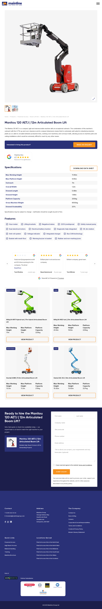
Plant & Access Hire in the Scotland (47, 558)
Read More (17, 268)
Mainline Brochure (10, 555)
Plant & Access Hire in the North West (48, 545)
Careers (71, 519)
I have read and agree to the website (74, 465)
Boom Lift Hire (34, 116)
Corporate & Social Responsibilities (79, 522)
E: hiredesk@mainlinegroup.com (15, 516)
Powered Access (23, 116)
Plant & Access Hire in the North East (48, 542)
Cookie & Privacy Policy (75, 529)
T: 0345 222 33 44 (10, 513)
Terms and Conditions (85, 465)
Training (7, 552)
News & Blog (72, 516)
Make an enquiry (84, 145)
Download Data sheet (83, 168)
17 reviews (60, 278)
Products (13, 116)
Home (6, 116)
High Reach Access (11, 545)
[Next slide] (95, 263)
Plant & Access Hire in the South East (48, 552)
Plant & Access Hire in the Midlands (47, 548)
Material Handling (10, 548)
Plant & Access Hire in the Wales (46, 555)
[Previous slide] (7, 263)
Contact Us (71, 513)
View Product (27, 339)
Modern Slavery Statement (76, 532)
